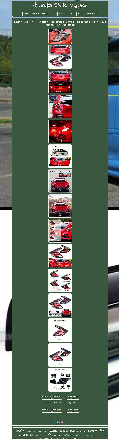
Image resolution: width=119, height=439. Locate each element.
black (59, 435)
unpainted (18, 435)
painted (46, 431)
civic (102, 430)
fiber (42, 435)
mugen (64, 430)
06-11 (25, 435)
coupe (34, 431)
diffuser (103, 435)
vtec (97, 435)
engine (54, 435)
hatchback (28, 431)
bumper (92, 430)
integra (72, 435)
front (72, 430)
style (48, 434)
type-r (40, 431)
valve (88, 435)
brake (36, 435)
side (84, 431)
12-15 (93, 435)
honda (54, 430)
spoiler (20, 430)
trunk (79, 431)
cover (83, 435)
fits (31, 434)
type (78, 435)
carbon (66, 435)
